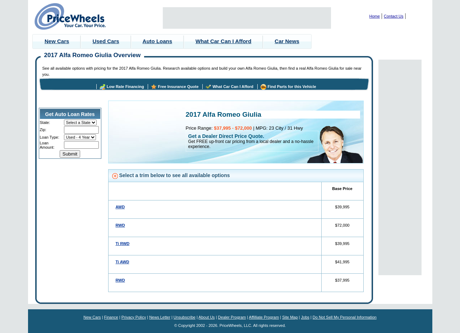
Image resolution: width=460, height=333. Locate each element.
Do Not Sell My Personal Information (345, 317)
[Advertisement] (247, 18)
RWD (120, 225)
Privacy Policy (133, 317)
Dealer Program (232, 317)
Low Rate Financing (125, 86)
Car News (287, 41)
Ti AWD (122, 262)
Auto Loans (157, 41)
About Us (206, 317)
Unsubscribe (185, 317)
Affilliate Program (264, 317)
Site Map (290, 317)
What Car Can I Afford (223, 41)
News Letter (159, 317)
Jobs (305, 317)
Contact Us (393, 16)
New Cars (57, 41)
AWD (120, 207)
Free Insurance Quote (178, 86)
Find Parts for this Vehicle (291, 86)
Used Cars (105, 41)
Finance (111, 317)
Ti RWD (123, 243)
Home (374, 16)
